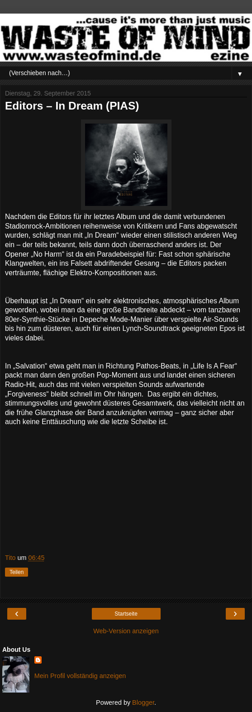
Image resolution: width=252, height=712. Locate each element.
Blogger (143, 702)
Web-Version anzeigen (126, 631)
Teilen (17, 572)
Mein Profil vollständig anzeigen (80, 675)
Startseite (126, 614)
